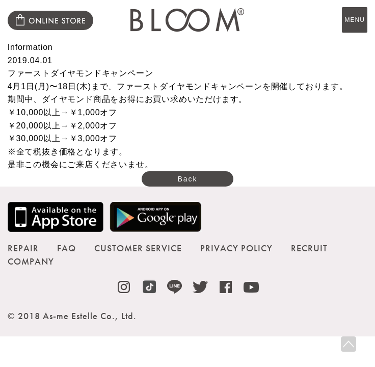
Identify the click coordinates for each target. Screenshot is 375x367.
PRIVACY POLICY (236, 248)
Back (187, 179)
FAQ (66, 248)
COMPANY (31, 261)
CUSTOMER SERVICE (138, 248)
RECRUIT (309, 248)
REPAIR (23, 248)
